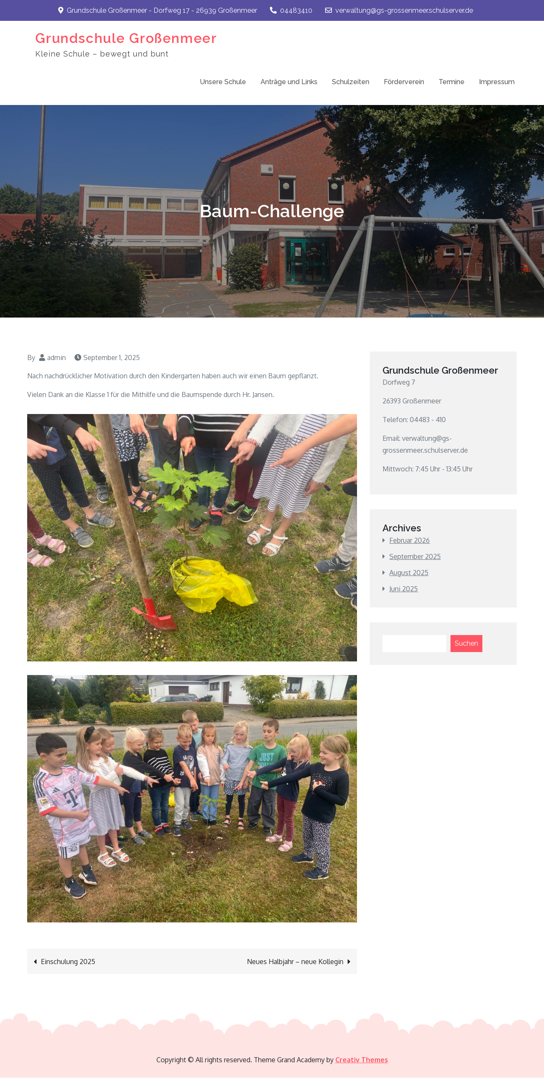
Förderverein (404, 82)
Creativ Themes (361, 1060)
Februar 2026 (409, 540)
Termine (452, 82)
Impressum (497, 82)
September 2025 (415, 556)
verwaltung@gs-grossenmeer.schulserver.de (399, 10)
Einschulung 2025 (68, 962)
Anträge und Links (289, 82)
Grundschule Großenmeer (126, 38)
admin (56, 357)
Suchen (466, 643)
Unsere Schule (223, 82)
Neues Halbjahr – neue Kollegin (295, 962)
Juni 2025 (403, 588)
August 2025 (408, 572)
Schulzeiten (350, 82)
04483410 (291, 10)
